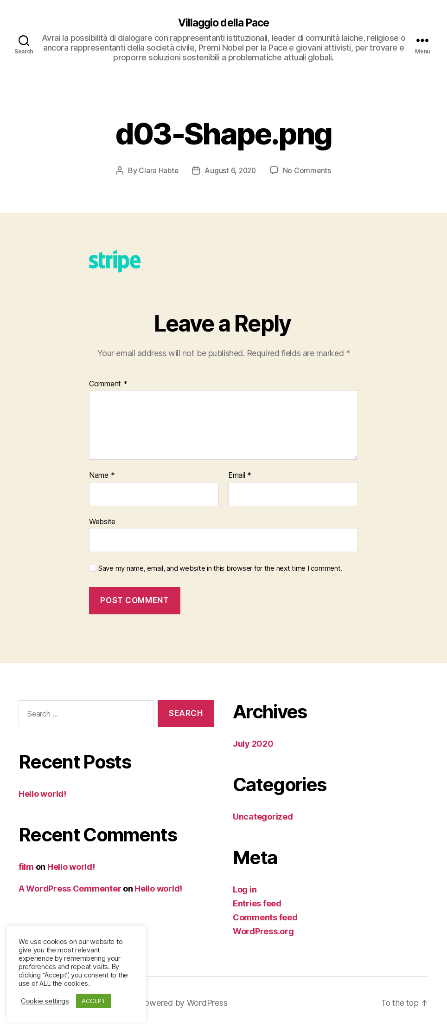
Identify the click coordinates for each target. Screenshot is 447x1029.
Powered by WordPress (184, 1003)
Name (102, 476)
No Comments (308, 171)
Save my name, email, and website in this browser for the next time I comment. (220, 569)
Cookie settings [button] (45, 1001)
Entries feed (257, 903)
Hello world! (42, 794)
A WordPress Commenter (70, 889)
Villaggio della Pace (223, 23)
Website (102, 521)
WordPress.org (263, 931)
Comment (108, 384)
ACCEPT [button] (93, 1000)
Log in (244, 889)
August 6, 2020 (230, 171)
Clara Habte (157, 171)
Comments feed (265, 917)
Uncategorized (263, 816)
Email (239, 476)
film (26, 867)
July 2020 (253, 744)
